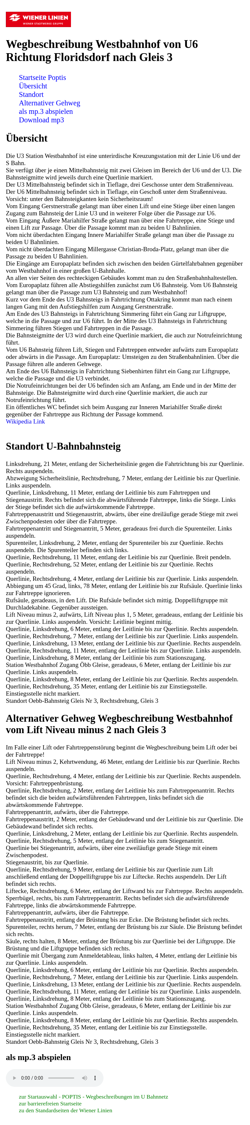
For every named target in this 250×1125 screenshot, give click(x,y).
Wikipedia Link (25, 421)
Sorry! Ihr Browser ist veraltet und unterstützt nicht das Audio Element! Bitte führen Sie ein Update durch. (55, 1078)
